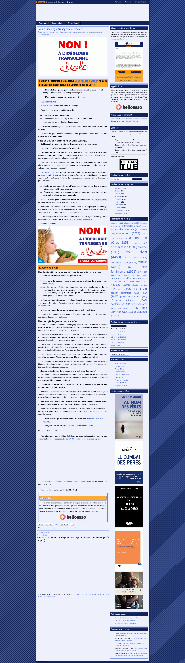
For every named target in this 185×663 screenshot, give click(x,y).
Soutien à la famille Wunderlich (125, 623)
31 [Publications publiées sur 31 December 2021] (123, 342)
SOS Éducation (75, 439)
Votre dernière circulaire (50, 172)
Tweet (57, 524)
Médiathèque (73, 23)
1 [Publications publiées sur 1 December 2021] (118, 331)
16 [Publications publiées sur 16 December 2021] (121, 337)
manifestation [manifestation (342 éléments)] (138, 281)
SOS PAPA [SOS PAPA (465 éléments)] (139, 304)
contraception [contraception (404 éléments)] (139, 243)
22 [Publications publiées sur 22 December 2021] (119, 340)
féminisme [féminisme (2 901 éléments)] (123, 271)
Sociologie (98, 32)
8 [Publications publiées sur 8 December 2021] (118, 334)
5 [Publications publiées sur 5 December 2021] (111, 334)
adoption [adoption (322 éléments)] (117, 223)
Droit (69, 32)
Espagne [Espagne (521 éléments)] (117, 262)
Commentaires (44, 34)
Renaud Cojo (119, 366)
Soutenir (132, 121)
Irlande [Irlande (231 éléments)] (129, 275)
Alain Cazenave (120, 363)
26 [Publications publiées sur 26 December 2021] (112, 342)
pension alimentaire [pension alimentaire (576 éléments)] (125, 293)
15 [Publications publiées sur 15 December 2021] (119, 337)
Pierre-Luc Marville (121, 380)
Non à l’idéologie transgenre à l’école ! (60, 29)
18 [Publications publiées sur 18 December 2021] (125, 337)
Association (43, 23)
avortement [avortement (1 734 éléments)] (128, 233)
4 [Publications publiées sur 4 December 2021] (124, 331)
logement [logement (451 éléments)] (140, 278)
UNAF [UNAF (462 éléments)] (116, 312)
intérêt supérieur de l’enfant (79, 219)
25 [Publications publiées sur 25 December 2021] (125, 340)
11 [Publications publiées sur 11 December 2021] (125, 334)
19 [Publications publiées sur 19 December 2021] (112, 340)
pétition (67, 528)
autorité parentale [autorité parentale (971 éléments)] (128, 229)
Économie (118, 196)
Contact (128, 2)
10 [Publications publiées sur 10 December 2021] (123, 334)
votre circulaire (100, 200)
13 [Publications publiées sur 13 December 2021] (114, 337)
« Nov (113, 345)
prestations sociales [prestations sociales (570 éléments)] (133, 296)
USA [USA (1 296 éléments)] (129, 311)
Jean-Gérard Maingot (122, 374)
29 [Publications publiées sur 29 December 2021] (119, 342)
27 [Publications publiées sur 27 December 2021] (114, 342)
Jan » (118, 345)
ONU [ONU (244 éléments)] (120, 289)
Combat (64, 32)
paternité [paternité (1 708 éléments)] (136, 288)
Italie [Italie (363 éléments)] (142, 275)
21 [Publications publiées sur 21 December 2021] (116, 340)
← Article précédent (43, 533)
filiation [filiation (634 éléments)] (137, 267)
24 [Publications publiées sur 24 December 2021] (123, 340)
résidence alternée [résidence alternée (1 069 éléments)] (129, 300)
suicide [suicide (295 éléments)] (116, 308)
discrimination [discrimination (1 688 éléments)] (124, 247)
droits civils (60, 528)
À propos (118, 2)
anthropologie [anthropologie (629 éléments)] (131, 226)
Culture (117, 191)
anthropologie (51, 528)
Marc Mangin (119, 377)
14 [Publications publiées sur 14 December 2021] (116, 337)
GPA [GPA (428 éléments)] (142, 272)
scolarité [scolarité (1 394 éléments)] (120, 304)
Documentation (57, 23)
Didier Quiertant (120, 383)
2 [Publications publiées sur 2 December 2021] (120, 331)
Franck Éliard (119, 369)
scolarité (73, 528)
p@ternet (40, 1)
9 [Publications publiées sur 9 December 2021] (120, 334)
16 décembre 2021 (52, 32)
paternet (42, 32)
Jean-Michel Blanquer (86, 80)
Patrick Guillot (120, 372)
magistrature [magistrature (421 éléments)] (119, 281)
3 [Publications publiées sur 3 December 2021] (122, 331)
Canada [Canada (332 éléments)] (122, 238)
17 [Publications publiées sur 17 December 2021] (123, 337)
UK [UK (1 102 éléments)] (140, 308)
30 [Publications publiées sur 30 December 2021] (121, 342)
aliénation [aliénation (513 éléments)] (131, 223)
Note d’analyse (63, 482)
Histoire (117, 202)
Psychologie (90, 32)
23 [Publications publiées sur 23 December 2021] (121, 340)
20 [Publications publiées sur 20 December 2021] (114, 340)
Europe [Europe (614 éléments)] (131, 262)
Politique (82, 32)
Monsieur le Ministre (48, 102)
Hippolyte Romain (121, 385)
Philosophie (119, 205)
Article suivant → (43, 535)
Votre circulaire (46, 106)
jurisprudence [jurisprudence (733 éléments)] (121, 278)
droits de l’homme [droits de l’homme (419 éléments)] (135, 258)
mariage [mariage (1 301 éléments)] (120, 284)
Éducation (74, 32)
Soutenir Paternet (141, 2)
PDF (105, 482)
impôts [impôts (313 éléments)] (116, 275)
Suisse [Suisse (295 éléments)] (128, 308)
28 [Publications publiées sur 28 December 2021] (116, 342)
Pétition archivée (47, 490)
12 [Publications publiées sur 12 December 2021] (112, 337)
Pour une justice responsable (125, 621)
